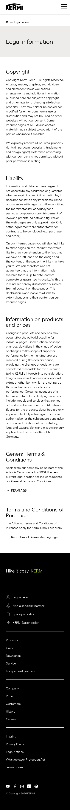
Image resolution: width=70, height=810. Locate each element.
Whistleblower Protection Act (25, 759)
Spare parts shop (24, 614)
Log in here (20, 597)
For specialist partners (20, 671)
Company (12, 688)
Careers (11, 719)
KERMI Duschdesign (26, 622)
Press (9, 696)
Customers (13, 703)
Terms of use (14, 767)
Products (12, 640)
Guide (10, 648)
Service (11, 663)
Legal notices (21, 22)
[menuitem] (64, 8)
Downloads (13, 655)
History (10, 711)
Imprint (11, 736)
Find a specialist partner (28, 605)
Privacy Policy (15, 744)
